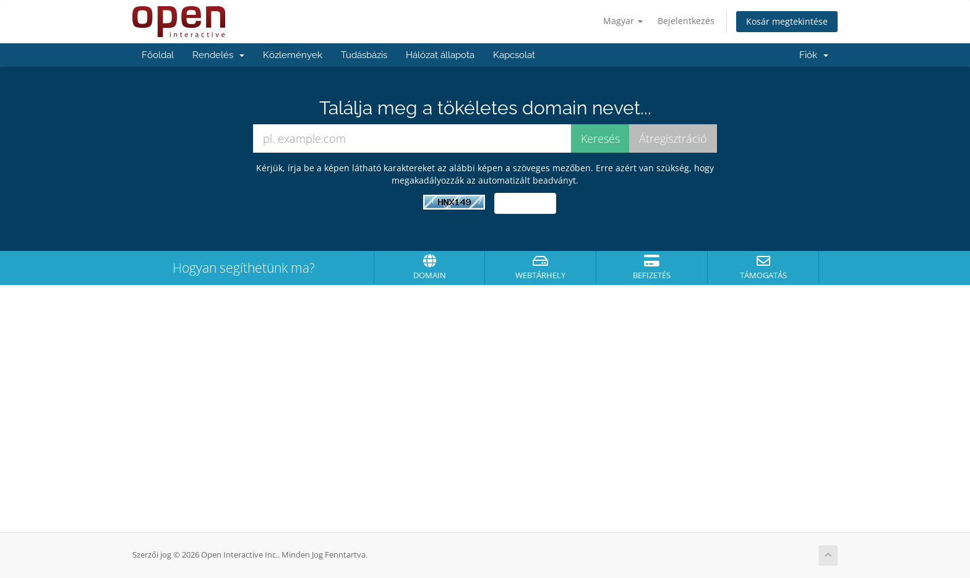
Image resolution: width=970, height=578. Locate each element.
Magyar (623, 21)
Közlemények (292, 55)
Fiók (813, 55)
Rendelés (218, 55)
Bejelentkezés (686, 21)
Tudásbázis (364, 55)
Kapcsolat (514, 55)
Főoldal (158, 55)
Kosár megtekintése (787, 21)
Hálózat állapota (440, 55)
